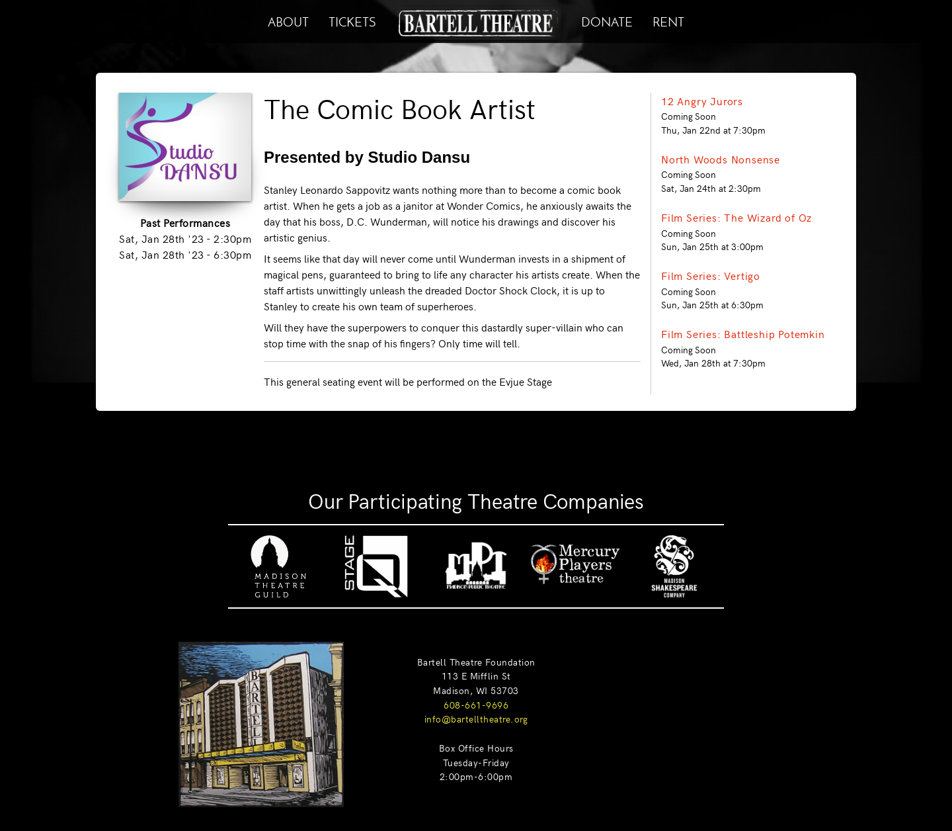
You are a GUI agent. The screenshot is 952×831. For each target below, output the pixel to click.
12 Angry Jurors (702, 100)
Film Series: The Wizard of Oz (736, 217)
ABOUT (288, 20)
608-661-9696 (476, 704)
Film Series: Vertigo (710, 275)
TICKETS (352, 20)
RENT (668, 20)
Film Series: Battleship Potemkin (743, 333)
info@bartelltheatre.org (476, 718)
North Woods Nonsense (720, 159)
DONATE (607, 20)
